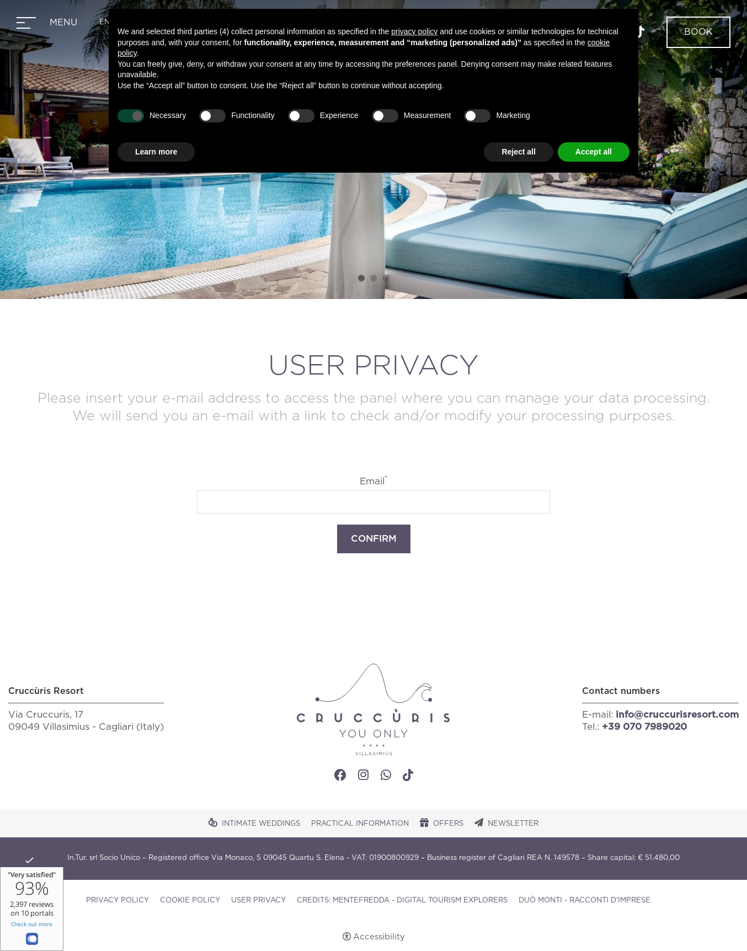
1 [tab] (361, 278)
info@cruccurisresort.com (677, 714)
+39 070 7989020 (644, 726)
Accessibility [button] (379, 937)
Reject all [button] (518, 151)
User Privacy (258, 900)
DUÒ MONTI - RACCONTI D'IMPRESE (584, 900)
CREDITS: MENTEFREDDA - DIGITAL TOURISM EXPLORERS (402, 900)
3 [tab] (385, 278)
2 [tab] (373, 278)
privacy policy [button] (414, 31)
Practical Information (360, 823)
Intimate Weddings (261, 823)
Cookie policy (190, 900)
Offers (448, 823)
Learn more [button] (156, 151)
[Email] (373, 502)
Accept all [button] (593, 151)
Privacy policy (117, 900)
